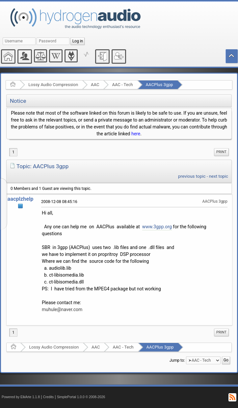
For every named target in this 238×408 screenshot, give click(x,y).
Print (221, 152)
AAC (95, 84)
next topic (218, 176)
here (135, 133)
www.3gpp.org (157, 226)
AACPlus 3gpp (159, 84)
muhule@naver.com (62, 309)
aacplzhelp (21, 199)
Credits (48, 397)
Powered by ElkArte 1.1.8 (21, 397)
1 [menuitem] (13, 152)
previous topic (191, 176)
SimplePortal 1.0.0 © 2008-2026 (81, 397)
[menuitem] (221, 152)
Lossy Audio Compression (53, 84)
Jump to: (177, 360)
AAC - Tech (122, 84)
